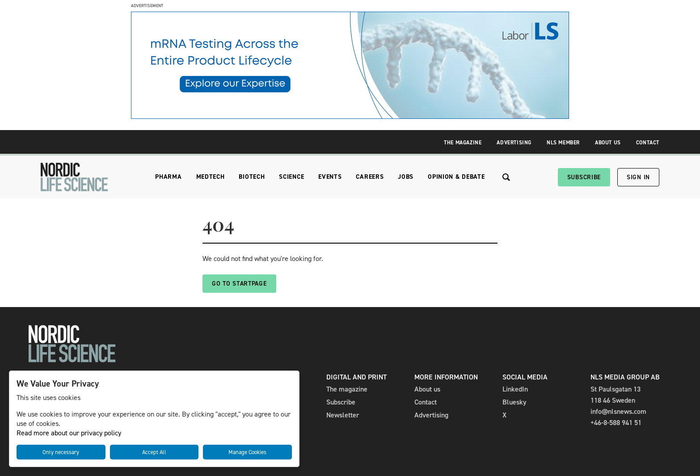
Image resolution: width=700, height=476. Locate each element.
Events (330, 177)
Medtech (210, 177)
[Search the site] (506, 177)
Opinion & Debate (456, 177)
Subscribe (584, 177)
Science (291, 177)
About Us (608, 142)
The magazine (346, 389)
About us (427, 389)
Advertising (514, 142)
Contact (647, 142)
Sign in (638, 177)
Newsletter (342, 415)
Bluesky (514, 402)
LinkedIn (515, 389)
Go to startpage (239, 283)
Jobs (405, 177)
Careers (370, 177)
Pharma (168, 177)
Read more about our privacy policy (69, 433)
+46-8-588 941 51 (615, 422)
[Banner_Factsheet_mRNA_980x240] (350, 116)
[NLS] (74, 177)
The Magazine (462, 142)
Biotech (252, 177)
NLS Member (563, 142)
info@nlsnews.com (618, 411)
